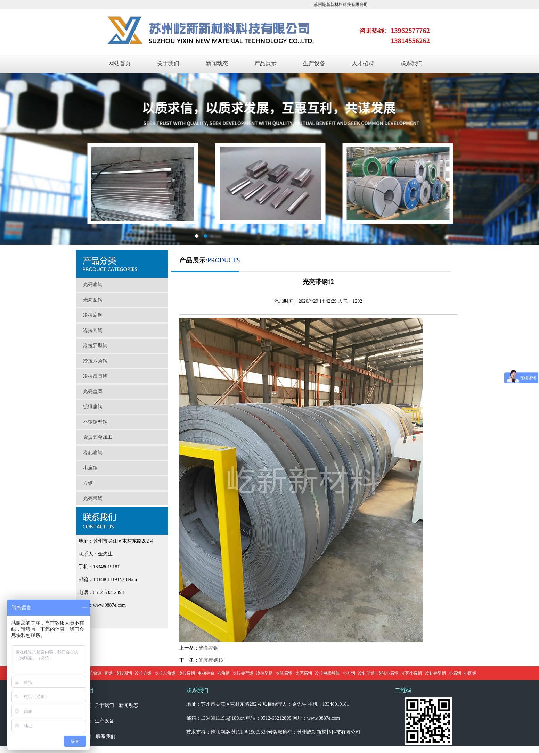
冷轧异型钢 (435, 673)
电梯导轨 (206, 673)
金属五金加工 (97, 437)
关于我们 (168, 63)
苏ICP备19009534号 (252, 732)
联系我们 (411, 63)
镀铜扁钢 (93, 406)
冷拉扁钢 (93, 315)
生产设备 (314, 63)
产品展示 (265, 63)
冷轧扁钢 (93, 452)
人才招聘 (363, 63)
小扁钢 (90, 467)
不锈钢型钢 (95, 422)
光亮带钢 (93, 498)
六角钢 (223, 673)
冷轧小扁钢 (387, 673)
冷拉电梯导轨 (327, 673)
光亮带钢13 (211, 660)
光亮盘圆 (93, 391)
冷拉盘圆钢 (95, 376)
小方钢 (349, 673)
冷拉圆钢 (93, 330)
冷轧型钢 (366, 673)
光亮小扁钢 (411, 673)
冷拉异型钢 (95, 345)
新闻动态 (217, 63)
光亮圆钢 (93, 299)
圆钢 (108, 673)
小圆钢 (470, 673)
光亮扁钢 (93, 284)
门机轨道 (93, 673)
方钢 (88, 483)
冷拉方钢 (143, 673)
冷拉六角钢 (95, 360)
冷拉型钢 (264, 673)
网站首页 (119, 63)
